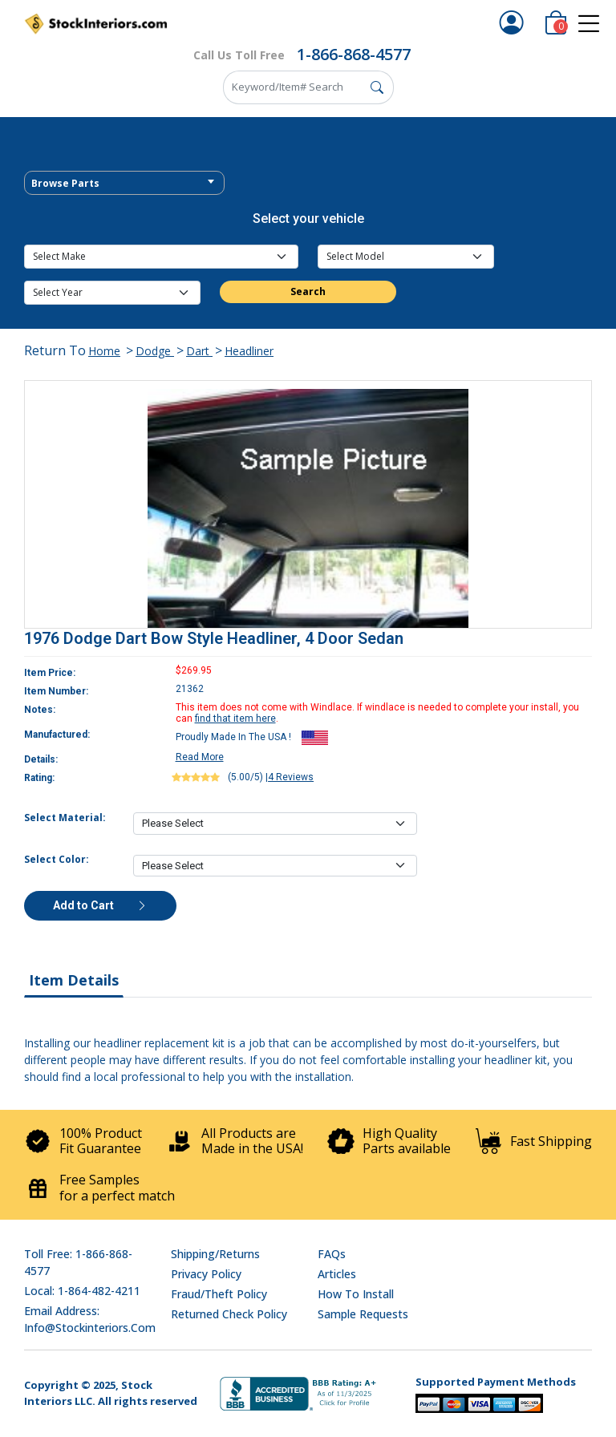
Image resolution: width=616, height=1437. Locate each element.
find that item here (235, 718)
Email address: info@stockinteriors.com (90, 1319)
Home (104, 350)
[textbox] (124, 183)
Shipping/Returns (215, 1253)
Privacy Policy (206, 1273)
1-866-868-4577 (354, 54)
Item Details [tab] (74, 980)
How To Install (356, 1293)
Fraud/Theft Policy (219, 1293)
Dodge (155, 350)
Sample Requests (363, 1314)
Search (308, 291)
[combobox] (124, 183)
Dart (199, 350)
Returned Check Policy (229, 1314)
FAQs (332, 1253)
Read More (200, 757)
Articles (337, 1273)
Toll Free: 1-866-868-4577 (78, 1262)
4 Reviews (291, 777)
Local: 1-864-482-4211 (82, 1290)
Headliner (249, 350)
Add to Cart (100, 905)
